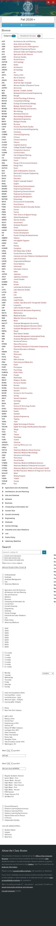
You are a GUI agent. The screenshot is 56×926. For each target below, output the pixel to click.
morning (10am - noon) (12, 695)
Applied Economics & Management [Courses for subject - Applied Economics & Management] (26, 47)
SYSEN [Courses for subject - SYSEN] (4, 416)
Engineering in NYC (12, 723)
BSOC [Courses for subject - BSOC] (4, 122)
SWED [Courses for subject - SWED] (4, 414)
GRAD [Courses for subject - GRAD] (4, 225)
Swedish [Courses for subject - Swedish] (17, 414)
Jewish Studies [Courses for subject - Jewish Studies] (19, 279)
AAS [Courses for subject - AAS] (3, 44)
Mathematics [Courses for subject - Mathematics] (18, 313)
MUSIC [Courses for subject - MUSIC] (4, 321)
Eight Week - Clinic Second (14, 785)
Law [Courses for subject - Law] (15, 295)
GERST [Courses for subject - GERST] (4, 220)
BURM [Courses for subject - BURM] (4, 124)
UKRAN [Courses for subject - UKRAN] (4, 442)
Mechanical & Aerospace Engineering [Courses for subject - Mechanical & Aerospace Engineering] (27, 310)
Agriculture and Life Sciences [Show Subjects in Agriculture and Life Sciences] (16, 488)
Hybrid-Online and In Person (15, 815)
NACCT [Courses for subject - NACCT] (4, 323)
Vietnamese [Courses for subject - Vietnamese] (18, 458)
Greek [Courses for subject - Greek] (16, 228)
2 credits (8, 657)
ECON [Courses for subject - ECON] (4, 176)
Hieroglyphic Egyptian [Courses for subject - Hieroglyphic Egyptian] (21, 241)
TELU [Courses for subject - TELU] (4, 429)
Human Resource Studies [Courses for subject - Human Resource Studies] (23, 253)
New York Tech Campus (13, 710)
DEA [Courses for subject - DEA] (3, 163)
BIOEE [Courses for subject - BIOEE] (4, 104)
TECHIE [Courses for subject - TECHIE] (4, 427)
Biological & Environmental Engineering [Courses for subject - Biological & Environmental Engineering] (28, 93)
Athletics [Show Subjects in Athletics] (8, 499)
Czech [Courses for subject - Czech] (16, 160)
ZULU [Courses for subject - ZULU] (4, 484)
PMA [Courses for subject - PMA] (3, 362)
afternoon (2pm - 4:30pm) (14, 700)
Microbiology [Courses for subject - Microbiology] (18, 111)
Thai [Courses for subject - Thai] (15, 432)
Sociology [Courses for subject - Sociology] (17, 401)
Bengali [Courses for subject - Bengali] (16, 96)
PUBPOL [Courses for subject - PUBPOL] (5, 372)
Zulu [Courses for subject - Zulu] (15, 484)
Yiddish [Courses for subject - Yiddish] (16, 478)
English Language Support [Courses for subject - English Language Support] (23, 181)
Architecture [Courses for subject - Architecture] (18, 67)
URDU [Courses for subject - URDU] (4, 448)
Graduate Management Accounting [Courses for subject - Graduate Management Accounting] (26, 323)
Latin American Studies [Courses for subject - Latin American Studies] (22, 290)
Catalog (31, 864)
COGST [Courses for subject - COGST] (4, 145)
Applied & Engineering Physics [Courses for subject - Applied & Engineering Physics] (25, 49)
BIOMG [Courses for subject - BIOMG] (4, 109)
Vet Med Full (9, 796)
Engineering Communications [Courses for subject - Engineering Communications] (24, 186)
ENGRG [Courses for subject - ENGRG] (4, 191)
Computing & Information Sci (15, 601)
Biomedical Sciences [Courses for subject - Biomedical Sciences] (21, 114)
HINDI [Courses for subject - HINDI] (4, 243)
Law (6, 582)
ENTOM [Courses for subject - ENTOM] (4, 199)
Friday (7, 682)
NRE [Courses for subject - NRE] (3, 339)
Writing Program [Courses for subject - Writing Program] (19, 476)
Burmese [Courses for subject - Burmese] (17, 124)
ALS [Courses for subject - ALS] (3, 54)
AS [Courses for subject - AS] (3, 78)
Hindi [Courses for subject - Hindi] (15, 243)
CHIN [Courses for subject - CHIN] (4, 137)
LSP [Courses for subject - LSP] (3, 308)
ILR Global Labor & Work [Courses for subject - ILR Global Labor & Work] (22, 251)
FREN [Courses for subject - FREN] (4, 212)
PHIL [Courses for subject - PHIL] (3, 354)
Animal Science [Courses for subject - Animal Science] (19, 60)
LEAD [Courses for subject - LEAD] (4, 297)
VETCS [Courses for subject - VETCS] (4, 450)
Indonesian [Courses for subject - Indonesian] (18, 266)
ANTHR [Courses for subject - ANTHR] (4, 62)
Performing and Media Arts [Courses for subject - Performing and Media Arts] (23, 362)
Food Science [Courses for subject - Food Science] (19, 204)
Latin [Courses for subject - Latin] (15, 292)
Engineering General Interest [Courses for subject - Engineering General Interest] (24, 191)
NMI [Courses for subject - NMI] (3, 336)
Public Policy (9, 620)
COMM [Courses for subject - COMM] (4, 153)
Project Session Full (12, 794)
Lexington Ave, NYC (12, 730)
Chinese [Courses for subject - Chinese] (17, 137)
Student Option (10, 830)
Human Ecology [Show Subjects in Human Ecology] (11, 526)
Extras (53, 2)
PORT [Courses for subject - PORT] (4, 367)
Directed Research (11, 806)
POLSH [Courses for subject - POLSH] (4, 365)
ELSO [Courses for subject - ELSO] (4, 181)
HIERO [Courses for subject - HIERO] (4, 241)
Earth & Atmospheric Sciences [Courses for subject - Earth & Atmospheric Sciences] (24, 171)
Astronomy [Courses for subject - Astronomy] (17, 88)
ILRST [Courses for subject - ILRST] (4, 264)
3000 (7, 633)
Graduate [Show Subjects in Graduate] (8, 522)
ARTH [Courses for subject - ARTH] (4, 75)
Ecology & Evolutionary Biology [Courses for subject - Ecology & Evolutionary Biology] (25, 104)
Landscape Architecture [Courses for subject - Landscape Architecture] (22, 287)
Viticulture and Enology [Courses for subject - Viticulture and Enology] (22, 455)
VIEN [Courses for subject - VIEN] (3, 455)
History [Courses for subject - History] (16, 246)
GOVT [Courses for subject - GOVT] (4, 223)
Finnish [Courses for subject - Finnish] (16, 210)
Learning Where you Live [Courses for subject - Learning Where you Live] (23, 445)
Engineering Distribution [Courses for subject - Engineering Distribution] (22, 189)
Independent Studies (12, 820)
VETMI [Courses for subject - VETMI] (4, 453)
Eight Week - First (11, 787)
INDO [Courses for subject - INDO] (4, 266)
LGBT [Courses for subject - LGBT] (4, 303)
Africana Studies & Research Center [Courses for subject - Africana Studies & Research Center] (26, 85)
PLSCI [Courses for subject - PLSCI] (4, 359)
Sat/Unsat (8, 834)
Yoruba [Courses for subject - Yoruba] (16, 481)
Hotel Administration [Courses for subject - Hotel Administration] (21, 230)
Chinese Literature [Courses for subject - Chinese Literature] (20, 140)
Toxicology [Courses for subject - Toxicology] (17, 437)
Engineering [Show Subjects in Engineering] (10, 518)
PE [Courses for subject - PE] (3, 349)
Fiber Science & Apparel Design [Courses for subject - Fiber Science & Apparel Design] (25, 215)
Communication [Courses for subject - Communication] (19, 153)
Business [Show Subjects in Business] (8, 503)
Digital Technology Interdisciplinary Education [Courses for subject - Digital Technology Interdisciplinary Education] (30, 427)
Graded (7, 832)
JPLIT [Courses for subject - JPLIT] (4, 277)
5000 (7, 638)
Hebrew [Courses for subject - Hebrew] (16, 238)
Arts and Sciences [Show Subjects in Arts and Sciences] (12, 495)
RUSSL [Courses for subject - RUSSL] (4, 388)
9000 (7, 647)
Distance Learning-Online (14, 811)
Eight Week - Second (12, 790)
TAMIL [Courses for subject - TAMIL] (4, 422)
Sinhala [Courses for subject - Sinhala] (16, 396)
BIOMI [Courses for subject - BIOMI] (4, 111)
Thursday (8, 680)
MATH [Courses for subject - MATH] (4, 313)
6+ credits (8, 667)
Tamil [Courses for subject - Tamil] (15, 422)
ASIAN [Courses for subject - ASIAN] (4, 80)
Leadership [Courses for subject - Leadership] (18, 297)
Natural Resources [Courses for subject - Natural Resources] (20, 344)
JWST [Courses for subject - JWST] (4, 279)
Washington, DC (10, 744)
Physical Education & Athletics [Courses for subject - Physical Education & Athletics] (24, 349)
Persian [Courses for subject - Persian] (16, 352)
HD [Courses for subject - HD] (3, 233)
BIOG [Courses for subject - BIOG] (4, 106)
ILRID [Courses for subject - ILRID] (4, 256)
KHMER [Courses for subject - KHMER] (4, 282)
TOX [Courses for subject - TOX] (3, 437)
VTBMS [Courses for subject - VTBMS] (4, 463)
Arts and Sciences (11, 595)
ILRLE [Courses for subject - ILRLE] (4, 259)
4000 (7, 635)
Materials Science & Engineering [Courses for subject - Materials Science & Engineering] (25, 318)
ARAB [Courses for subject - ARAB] (4, 65)
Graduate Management (13, 579)
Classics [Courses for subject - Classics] (17, 142)
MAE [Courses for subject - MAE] (3, 310)
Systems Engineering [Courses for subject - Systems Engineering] (21, 416)
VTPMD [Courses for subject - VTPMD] (4, 471)
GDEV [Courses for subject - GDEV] (4, 217)
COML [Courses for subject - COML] (4, 150)
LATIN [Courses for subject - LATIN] (4, 292)
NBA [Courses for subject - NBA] (3, 326)
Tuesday (8, 675)
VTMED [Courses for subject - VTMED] (4, 466)
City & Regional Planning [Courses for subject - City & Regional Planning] (22, 155)
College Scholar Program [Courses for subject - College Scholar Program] (22, 147)
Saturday (8, 684)
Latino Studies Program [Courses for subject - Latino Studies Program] (22, 308)
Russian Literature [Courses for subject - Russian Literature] (20, 388)
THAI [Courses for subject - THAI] (3, 432)
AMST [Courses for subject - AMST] (4, 57)
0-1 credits (8, 653)
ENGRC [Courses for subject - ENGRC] (4, 186)
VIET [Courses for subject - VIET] (3, 458)
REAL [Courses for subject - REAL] (4, 378)
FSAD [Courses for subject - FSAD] (4, 215)
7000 (7, 642)
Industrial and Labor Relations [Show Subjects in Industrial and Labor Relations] (17, 530)
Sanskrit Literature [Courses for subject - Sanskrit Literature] (20, 398)
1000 (6, 628)
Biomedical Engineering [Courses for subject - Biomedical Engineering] (22, 119)
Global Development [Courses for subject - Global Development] (21, 217)
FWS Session (9, 792)
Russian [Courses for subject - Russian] (16, 385)
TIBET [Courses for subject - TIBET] (4, 435)
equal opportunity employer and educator (17, 887)
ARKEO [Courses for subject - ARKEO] (4, 70)
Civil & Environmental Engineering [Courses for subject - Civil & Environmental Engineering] (26, 129)
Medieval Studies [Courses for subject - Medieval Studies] (20, 316)
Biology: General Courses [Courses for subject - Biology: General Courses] (23, 106)
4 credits (8, 662)
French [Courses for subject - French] (16, 212)
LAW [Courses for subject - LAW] (3, 295)
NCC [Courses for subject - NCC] (3, 329)
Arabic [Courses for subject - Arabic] (16, 65)
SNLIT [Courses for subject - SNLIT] (4, 398)
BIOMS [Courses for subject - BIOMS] (4, 114)
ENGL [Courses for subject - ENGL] (4, 184)
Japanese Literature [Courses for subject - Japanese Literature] (21, 277)
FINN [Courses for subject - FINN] (3, 210)
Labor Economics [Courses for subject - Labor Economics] (20, 259)
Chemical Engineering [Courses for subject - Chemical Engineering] (21, 134)
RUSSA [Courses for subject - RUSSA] (4, 385)
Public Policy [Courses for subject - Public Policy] (18, 372)
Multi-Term (8, 837)
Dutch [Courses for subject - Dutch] (16, 168)
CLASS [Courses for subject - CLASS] (4, 142)
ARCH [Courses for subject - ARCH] (4, 67)
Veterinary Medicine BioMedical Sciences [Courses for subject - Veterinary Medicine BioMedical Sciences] (28, 463)
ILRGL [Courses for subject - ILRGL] (4, 251)
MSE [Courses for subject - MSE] (3, 318)
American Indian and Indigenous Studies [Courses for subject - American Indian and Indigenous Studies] (28, 52)
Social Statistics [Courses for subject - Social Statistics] (19, 264)
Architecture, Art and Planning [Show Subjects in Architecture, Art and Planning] (17, 492)
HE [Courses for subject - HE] (3, 235)
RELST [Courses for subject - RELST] (4, 380)
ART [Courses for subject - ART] (3, 72)
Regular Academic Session (14, 776)
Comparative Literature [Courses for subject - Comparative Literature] (22, 150)
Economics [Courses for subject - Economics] (17, 176)
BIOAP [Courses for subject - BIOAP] (4, 98)
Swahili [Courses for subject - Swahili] (16, 411)
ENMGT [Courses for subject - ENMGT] (4, 197)
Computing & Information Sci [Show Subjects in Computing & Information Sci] (16, 507)
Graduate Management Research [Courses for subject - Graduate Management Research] (25, 339)
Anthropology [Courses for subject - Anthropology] (18, 62)
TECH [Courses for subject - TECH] (4, 424)
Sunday (7, 687)
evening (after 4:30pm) (13, 702)
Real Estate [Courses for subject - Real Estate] (18, 378)
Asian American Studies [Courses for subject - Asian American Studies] (22, 44)
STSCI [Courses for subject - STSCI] (4, 409)
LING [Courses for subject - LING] (3, 305)
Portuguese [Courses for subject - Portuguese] (18, 367)
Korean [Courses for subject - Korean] (16, 285)
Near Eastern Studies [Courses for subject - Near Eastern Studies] (21, 334)
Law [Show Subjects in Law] (6, 533)
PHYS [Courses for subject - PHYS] (4, 357)
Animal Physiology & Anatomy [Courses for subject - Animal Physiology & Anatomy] (24, 98)
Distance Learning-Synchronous (16, 813)
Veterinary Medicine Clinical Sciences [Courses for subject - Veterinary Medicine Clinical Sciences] (27, 450)
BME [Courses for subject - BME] (3, 119)
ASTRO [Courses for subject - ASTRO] (4, 88)
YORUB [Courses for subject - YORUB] (4, 481)
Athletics (8, 597)
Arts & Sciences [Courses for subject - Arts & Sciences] (19, 78)
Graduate (8, 577)
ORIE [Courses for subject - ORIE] (3, 347)
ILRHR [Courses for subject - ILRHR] (4, 253)
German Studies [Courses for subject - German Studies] (19, 220)
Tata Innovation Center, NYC (14, 742)
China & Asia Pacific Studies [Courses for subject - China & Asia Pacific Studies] (23, 127)
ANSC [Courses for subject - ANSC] (4, 60)
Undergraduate (10, 575)
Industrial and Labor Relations (15, 615)
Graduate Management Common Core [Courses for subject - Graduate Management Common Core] (27, 329)
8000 (7, 644)
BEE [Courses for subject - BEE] (3, 93)
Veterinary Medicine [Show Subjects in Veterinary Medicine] (13, 541)
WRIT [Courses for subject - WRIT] (4, 476)
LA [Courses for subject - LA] (3, 287)
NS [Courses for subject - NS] (3, 341)
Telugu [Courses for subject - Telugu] (16, 429)
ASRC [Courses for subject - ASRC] (4, 85)
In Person (8, 818)
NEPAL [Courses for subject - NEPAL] (4, 331)
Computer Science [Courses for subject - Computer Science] (20, 158)
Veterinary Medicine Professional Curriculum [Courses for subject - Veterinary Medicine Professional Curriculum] (29, 466)
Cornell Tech (9, 604)
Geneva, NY (9, 725)
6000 (7, 640)
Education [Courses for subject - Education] (17, 178)
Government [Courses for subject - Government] (18, 223)
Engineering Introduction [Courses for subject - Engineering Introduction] (22, 194)
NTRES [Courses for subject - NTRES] (4, 344)
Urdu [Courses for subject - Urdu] (15, 448)
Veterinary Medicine (12, 584)
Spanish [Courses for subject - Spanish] (16, 403)
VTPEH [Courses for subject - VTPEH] (4, 468)
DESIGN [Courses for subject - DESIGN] (5, 166)
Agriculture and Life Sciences (15, 590)
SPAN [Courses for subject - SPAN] (4, 403)
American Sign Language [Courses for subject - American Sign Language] (23, 83)
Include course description (12, 556)
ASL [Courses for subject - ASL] (3, 83)
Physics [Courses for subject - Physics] (16, 357)
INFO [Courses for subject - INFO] (4, 269)
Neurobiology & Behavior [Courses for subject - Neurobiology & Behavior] (23, 116)
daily (46, 859)
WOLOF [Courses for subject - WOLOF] (5, 473)
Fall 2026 (28, 19)
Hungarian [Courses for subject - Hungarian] (17, 248)
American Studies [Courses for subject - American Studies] (20, 57)
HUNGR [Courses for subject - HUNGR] (4, 248)
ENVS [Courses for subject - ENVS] (4, 202)
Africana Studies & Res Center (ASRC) (14, 568)
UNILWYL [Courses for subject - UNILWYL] (5, 445)
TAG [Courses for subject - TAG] (3, 419)
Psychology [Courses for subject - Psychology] (18, 370)
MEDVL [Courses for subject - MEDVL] (4, 316)
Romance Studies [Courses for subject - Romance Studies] (20, 383)
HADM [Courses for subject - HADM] (4, 230)
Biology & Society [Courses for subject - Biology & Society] (20, 122)
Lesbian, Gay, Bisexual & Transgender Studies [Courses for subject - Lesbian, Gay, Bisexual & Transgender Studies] (30, 303)
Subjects (10, 36)
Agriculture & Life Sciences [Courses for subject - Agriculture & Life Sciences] (23, 54)
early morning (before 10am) (14, 693)
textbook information (9, 867)
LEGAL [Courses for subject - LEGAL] (4, 300)
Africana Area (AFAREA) (14, 769)
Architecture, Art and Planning (15, 592)
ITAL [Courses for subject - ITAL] (3, 272)
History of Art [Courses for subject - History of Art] (18, 75)
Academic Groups (30, 36)
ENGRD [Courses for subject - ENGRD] (4, 189)
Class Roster (28, 13)
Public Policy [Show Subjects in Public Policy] (10, 537)
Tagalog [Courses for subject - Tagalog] (16, 419)
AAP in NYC (9, 716)
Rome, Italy (8, 737)
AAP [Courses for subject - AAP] (3, 41)
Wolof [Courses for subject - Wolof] (16, 473)
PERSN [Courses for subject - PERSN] (4, 352)
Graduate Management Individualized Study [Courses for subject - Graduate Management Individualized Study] (29, 336)
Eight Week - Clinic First (13, 783)
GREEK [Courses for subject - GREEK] (4, 228)
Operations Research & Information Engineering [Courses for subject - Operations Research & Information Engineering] (31, 347)
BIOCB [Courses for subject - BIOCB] (4, 101)
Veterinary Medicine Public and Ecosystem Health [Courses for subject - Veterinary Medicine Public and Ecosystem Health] (31, 468)
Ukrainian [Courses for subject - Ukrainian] (17, 442)
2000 (7, 631)
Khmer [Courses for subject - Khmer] (16, 282)
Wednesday (9, 677)
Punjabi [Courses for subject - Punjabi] (16, 375)
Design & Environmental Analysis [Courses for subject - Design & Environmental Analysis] (25, 163)
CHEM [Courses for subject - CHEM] (4, 132)
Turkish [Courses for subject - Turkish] (16, 440)
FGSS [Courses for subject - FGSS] (4, 207)
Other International (11, 735)
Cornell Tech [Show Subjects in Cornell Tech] (10, 511)
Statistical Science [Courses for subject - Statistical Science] (20, 409)
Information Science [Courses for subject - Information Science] (21, 269)
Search (6, 547)
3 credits (8, 660)
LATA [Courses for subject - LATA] (4, 290)
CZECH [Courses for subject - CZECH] (4, 160)
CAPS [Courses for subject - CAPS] (4, 127)
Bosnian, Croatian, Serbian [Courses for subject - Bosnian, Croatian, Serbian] (23, 91)
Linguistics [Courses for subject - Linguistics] (17, 305)
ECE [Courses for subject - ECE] (3, 173)
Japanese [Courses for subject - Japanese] (17, 274)
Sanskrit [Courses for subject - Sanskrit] (16, 391)
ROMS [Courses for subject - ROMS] (4, 383)
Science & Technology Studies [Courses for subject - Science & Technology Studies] (24, 406)
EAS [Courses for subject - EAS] (3, 171)
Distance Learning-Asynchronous (16, 808)
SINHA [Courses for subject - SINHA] (4, 396)
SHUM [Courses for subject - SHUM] (4, 393)
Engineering (9, 608)
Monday (7, 673)
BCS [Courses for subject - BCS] (3, 91)
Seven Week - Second (12, 780)
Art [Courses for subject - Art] (15, 72)
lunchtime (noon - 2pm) (13, 697)
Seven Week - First (11, 778)
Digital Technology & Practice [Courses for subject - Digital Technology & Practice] (24, 424)
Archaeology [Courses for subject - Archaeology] (18, 70)
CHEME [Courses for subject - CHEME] (4, 134)
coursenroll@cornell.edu (22, 871)
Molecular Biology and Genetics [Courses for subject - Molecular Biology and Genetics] (25, 109)
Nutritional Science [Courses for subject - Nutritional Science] (20, 341)
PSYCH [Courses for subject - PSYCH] (4, 370)
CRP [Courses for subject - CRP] (3, 155)
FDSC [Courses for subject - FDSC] (4, 204)
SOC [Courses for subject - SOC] (3, 401)
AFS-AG (14, 756)
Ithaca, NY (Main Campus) (14, 728)
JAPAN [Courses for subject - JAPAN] (4, 274)
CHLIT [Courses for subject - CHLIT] (4, 140)
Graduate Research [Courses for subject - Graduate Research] (21, 225)
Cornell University (11, 606)
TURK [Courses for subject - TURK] (4, 440)
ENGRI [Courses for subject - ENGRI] (4, 194)
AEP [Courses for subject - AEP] (3, 49)
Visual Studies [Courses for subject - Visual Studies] (19, 460)
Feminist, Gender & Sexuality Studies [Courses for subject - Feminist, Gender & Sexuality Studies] (27, 207)
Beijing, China (9, 718)
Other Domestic (10, 732)
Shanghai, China (10, 739)
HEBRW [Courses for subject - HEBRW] (4, 238)
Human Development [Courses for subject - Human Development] (21, 233)
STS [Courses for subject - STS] (3, 406)
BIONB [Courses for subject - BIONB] (4, 116)
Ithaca (7, 708)
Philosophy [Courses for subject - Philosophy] (18, 354)
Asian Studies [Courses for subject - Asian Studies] (18, 80)
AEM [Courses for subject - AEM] (3, 47)
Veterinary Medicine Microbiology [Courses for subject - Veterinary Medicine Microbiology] (26, 453)
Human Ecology (10, 613)
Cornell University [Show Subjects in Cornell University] (12, 514)
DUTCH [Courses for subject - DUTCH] (4, 168)
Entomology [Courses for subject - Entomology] (18, 199)
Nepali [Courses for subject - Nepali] (16, 331)
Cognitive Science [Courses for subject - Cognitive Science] (20, 145)
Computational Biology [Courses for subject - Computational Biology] (22, 101)
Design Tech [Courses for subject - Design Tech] (18, 166)
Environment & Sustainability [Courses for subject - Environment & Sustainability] (24, 202)
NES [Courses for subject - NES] (3, 334)
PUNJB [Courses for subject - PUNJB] (4, 375)
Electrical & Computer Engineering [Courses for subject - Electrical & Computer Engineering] (26, 173)
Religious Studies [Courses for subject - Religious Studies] (20, 380)
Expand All (50, 487)
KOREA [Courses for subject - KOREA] (4, 285)
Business (8, 599)
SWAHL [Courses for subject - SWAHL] (4, 411)
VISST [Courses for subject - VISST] (4, 460)
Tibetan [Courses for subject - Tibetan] (16, 435)
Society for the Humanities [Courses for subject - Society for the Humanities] (23, 393)
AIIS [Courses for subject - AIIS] (3, 52)
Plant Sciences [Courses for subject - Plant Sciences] (19, 359)
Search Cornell (48, 2)
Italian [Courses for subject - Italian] (16, 272)
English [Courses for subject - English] (16, 184)
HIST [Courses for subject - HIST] (3, 246)
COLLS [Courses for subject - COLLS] (4, 147)
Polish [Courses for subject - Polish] (16, 365)
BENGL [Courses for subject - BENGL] (4, 96)
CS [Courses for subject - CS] (3, 158)
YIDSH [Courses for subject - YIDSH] (4, 478)
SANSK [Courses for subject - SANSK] (4, 391)
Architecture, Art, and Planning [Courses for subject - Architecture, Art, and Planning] (24, 41)
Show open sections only (12, 558)
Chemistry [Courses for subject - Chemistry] (17, 132)
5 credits (8, 664)
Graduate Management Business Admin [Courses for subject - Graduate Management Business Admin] (28, 326)
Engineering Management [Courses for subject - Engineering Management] (23, 197)
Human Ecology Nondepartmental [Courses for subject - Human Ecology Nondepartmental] (26, 235)
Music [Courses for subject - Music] (16, 321)
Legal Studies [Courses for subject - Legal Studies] (18, 300)
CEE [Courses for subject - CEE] (3, 129)
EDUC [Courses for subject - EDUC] (4, 178)
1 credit (7, 655)
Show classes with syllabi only (14, 560)
